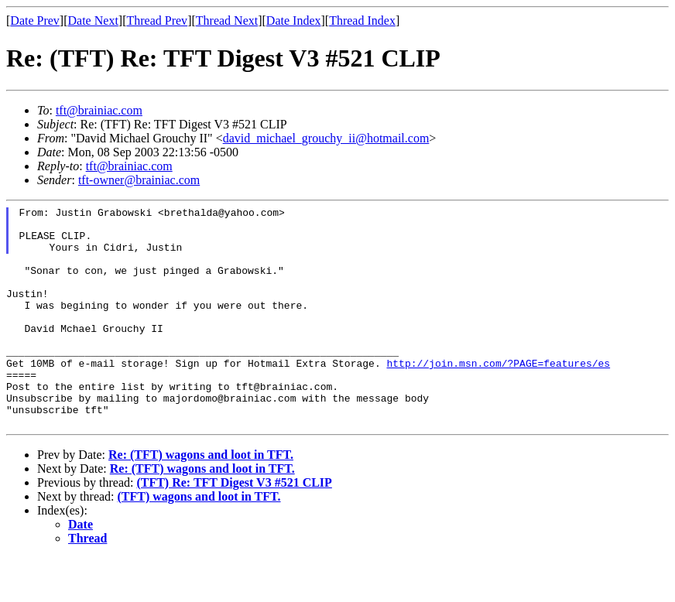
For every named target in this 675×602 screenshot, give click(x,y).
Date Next (93, 20)
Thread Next (227, 20)
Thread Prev (156, 20)
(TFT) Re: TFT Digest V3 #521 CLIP (233, 526)
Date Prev (35, 20)
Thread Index (362, 20)
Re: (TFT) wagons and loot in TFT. (200, 498)
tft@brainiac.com (99, 110)
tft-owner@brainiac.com (139, 179)
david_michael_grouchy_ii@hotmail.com (326, 138)
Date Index (293, 20)
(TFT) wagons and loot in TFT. (199, 540)
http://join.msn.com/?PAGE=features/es (498, 395)
